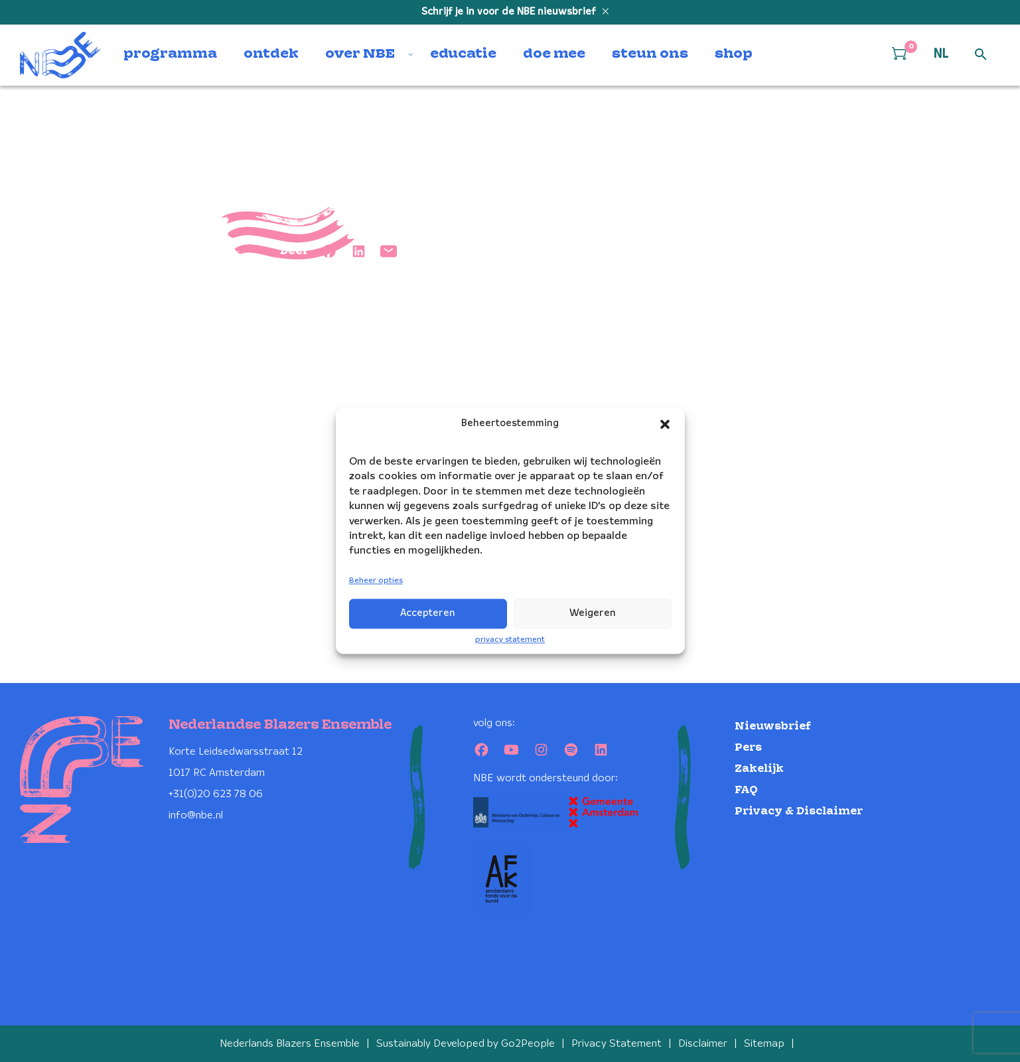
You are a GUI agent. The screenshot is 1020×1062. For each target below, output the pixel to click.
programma (170, 54)
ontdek (271, 54)
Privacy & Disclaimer (799, 811)
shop (734, 54)
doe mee (554, 54)
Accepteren (427, 613)
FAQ (746, 790)
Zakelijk (759, 769)
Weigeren (592, 613)
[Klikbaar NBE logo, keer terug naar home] (60, 55)
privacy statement (510, 639)
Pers (748, 748)
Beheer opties (376, 580)
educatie (463, 54)
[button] (665, 424)
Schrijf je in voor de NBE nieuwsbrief (510, 12)
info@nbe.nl (196, 815)
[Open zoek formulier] (981, 55)
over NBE (360, 54)
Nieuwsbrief (773, 726)
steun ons (650, 54)
